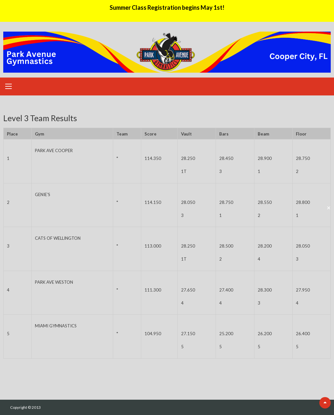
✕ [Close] (328, 207)
